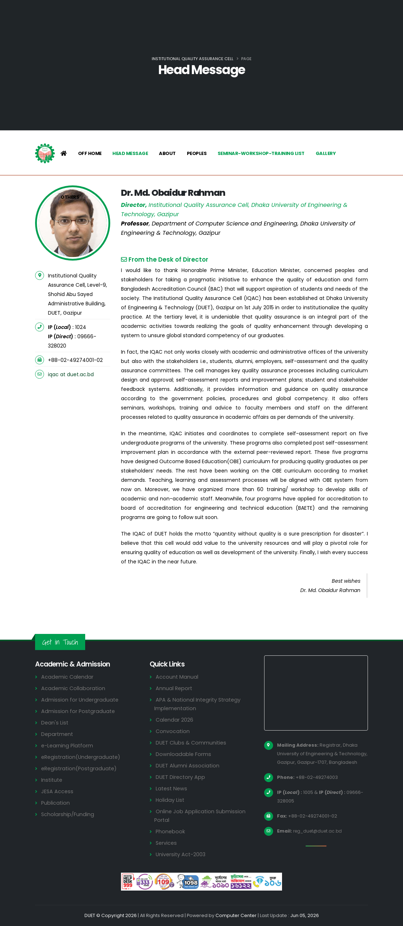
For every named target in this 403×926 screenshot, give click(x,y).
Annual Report (174, 688)
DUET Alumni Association (188, 765)
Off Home (90, 153)
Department (57, 734)
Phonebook (171, 831)
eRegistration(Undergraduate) (82, 757)
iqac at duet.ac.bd (71, 374)
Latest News (172, 788)
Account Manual (177, 676)
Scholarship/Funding (67, 814)
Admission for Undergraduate (80, 699)
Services (167, 843)
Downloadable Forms (184, 754)
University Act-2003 (182, 854)
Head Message (130, 153)
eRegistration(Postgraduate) (80, 768)
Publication (56, 802)
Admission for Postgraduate (78, 711)
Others (69, 197)
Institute (52, 780)
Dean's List (55, 722)
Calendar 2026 (175, 719)
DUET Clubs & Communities (192, 742)
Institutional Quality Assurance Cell (192, 59)
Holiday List (170, 800)
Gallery (326, 153)
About (167, 153)
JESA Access (57, 791)
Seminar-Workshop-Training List (261, 153)
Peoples (197, 153)
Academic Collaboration (73, 688)
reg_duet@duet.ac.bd (319, 831)
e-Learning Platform (67, 745)
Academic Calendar (67, 676)
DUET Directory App (181, 777)
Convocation (173, 731)
